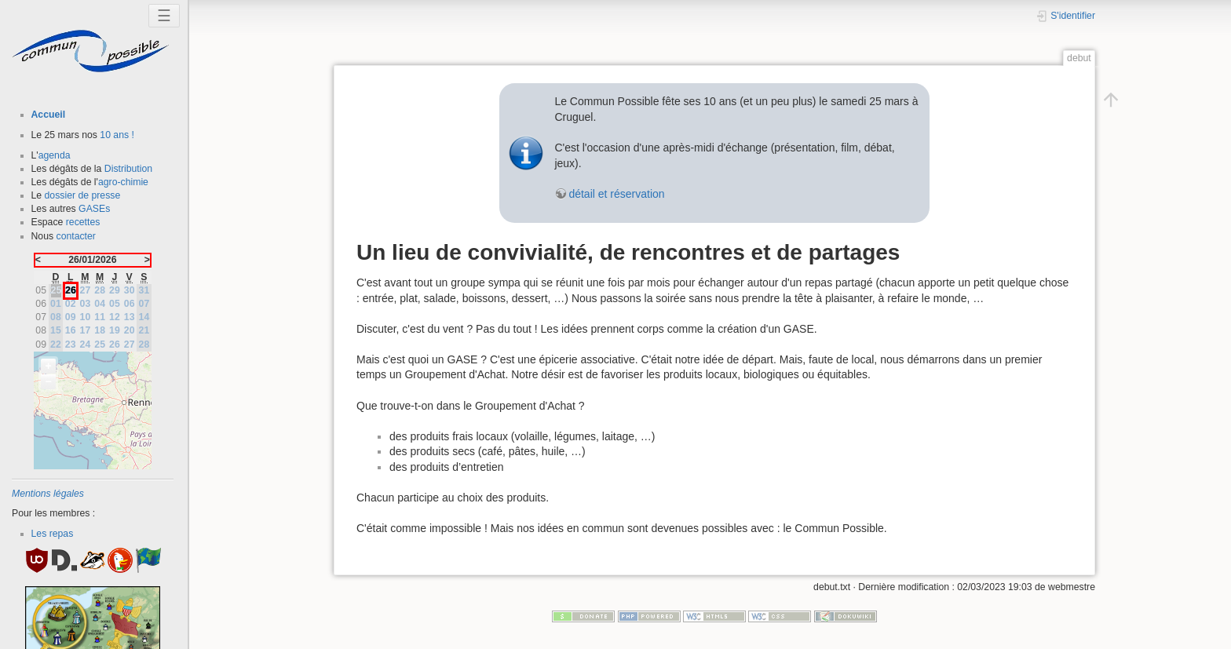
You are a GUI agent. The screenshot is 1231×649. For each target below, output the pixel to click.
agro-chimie (123, 182)
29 (114, 290)
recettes (83, 222)
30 (129, 290)
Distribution (128, 168)
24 (85, 344)
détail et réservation (616, 194)
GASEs (94, 208)
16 (70, 330)
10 (85, 317)
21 (144, 330)
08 (55, 317)
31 (144, 290)
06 (129, 303)
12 (114, 317)
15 (55, 330)
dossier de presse (83, 195)
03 (85, 303)
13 (129, 317)
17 (85, 330)
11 (99, 317)
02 (70, 303)
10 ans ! (117, 134)
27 (85, 290)
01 (55, 303)
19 (114, 330)
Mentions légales (48, 493)
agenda (54, 155)
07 (144, 303)
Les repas (52, 533)
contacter (76, 236)
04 (99, 303)
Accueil (48, 114)
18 (99, 330)
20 (129, 330)
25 (99, 344)
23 (70, 344)
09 (70, 317)
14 (144, 317)
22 (55, 344)
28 (99, 290)
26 (114, 344)
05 (114, 303)
